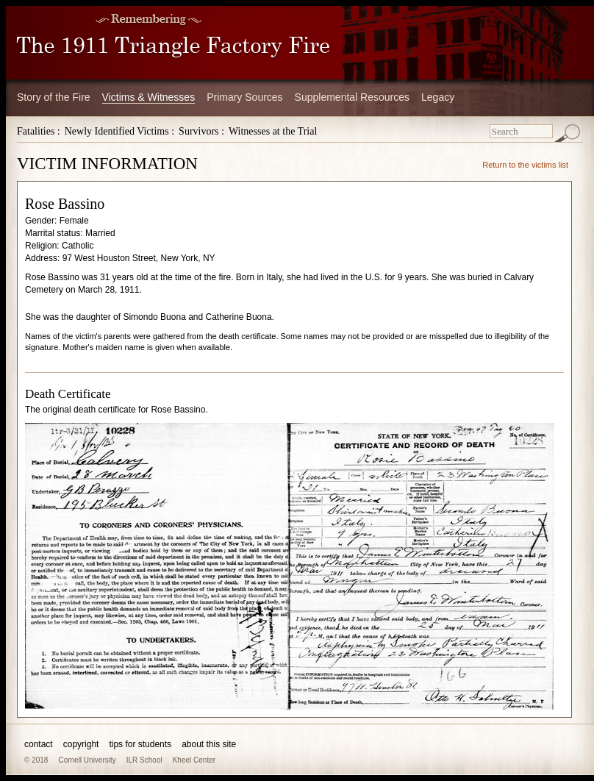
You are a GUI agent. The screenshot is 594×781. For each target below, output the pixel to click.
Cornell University (86, 760)
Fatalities (35, 131)
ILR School (144, 760)
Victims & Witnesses (149, 97)
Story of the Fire (53, 97)
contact (38, 744)
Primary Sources (244, 97)
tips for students (140, 744)
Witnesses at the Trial (273, 131)
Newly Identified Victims (117, 131)
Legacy (437, 97)
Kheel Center (194, 760)
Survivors (198, 131)
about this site (209, 744)
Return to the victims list (525, 164)
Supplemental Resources (352, 97)
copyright (81, 744)
